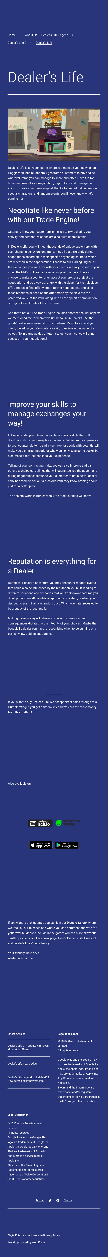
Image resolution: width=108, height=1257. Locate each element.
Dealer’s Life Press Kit (81, 938)
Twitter (13, 938)
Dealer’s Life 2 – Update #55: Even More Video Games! (28, 1047)
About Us (31, 35)
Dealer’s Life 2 (17, 43)
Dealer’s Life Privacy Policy (31, 943)
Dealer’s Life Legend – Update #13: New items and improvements (29, 1079)
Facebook (42, 938)
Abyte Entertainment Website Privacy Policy (34, 1235)
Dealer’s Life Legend (54, 35)
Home (12, 35)
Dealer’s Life (44, 43)
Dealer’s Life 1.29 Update (23, 1063)
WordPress (38, 1242)
